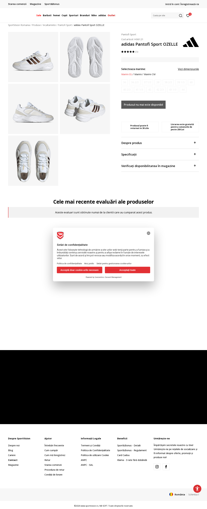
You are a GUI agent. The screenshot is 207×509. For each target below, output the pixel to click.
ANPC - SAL (87, 464)
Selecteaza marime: (133, 69)
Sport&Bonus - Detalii (129, 445)
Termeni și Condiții (90, 445)
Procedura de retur (54, 469)
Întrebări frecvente (54, 445)
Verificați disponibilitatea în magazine (158, 165)
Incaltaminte (49, 25)
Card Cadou (123, 455)
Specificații (158, 154)
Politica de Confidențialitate (95, 450)
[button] (167, 15)
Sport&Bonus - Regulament (132, 450)
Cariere (12, 455)
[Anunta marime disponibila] (124, 82)
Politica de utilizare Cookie (95, 455)
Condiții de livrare (53, 474)
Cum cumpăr (51, 450)
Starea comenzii (53, 464)
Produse (36, 25)
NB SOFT (103, 505)
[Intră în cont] (188, 15)
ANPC (84, 460)
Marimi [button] (138, 74)
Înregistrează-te (189, 4)
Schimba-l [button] (193, 494)
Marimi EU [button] (126, 74)
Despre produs (158, 142)
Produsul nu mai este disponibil (143, 104)
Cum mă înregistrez (54, 455)
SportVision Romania (19, 25)
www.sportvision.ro (89, 505)
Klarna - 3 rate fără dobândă (132, 460)
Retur (47, 460)
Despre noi (14, 445)
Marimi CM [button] (149, 74)
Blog (10, 450)
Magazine (13, 464)
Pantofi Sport (65, 25)
